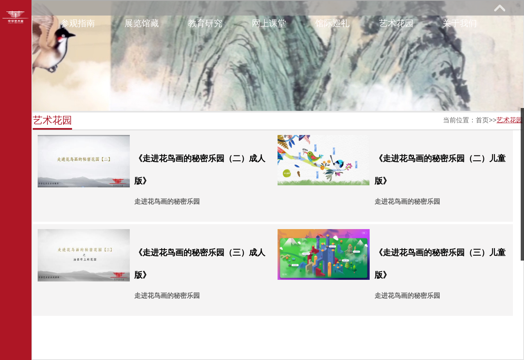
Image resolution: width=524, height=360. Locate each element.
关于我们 (460, 23)
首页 (482, 120)
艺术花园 (396, 23)
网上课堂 (269, 23)
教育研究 (205, 23)
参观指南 (78, 23)
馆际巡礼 (332, 23)
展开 (499, 8)
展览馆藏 (141, 23)
